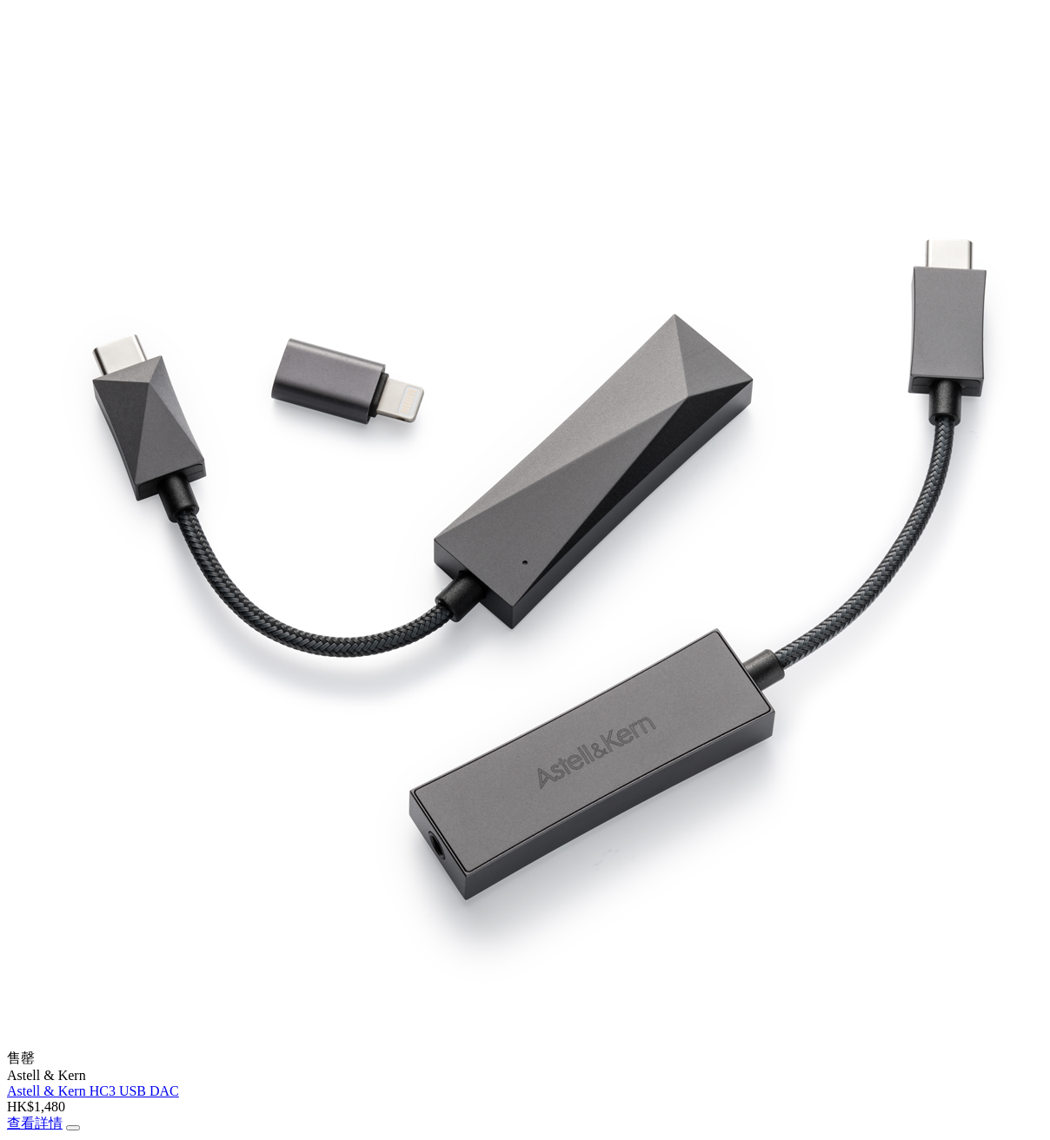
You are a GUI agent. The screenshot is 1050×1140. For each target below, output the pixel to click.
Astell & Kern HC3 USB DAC (93, 1091)
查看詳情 (35, 1123)
